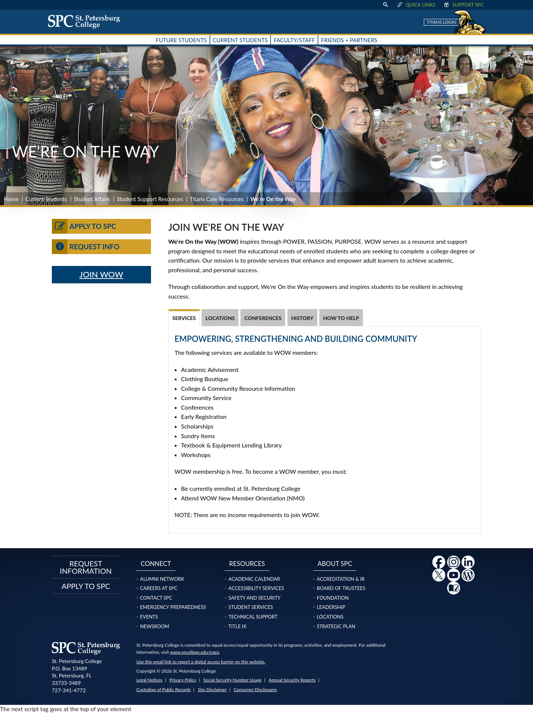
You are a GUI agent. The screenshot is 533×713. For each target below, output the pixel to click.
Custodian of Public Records (163, 689)
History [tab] (302, 318)
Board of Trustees (341, 588)
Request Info (86, 246)
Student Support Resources (150, 199)
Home (11, 199)
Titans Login (441, 22)
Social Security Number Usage (232, 680)
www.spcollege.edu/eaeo (194, 652)
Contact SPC (156, 598)
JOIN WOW (101, 274)
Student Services (250, 607)
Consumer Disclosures (255, 689)
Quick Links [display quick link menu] (415, 5)
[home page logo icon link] (86, 21)
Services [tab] (184, 318)
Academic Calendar (254, 579)
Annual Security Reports (292, 680)
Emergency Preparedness (173, 607)
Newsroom (154, 626)
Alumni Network (162, 579)
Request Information (86, 567)
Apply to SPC (84, 226)
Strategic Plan (336, 626)
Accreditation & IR (341, 579)
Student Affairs (92, 199)
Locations (330, 617)
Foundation (333, 598)
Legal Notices (149, 680)
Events (149, 617)
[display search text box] (385, 5)
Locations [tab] (220, 318)
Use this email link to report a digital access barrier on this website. (200, 661)
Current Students (46, 199)
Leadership (331, 607)
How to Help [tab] (341, 318)
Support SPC (463, 5)
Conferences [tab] (262, 318)
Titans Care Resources (217, 199)
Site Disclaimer (212, 689)
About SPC (335, 563)
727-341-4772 (69, 690)
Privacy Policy (183, 680)
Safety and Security (254, 598)
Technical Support (252, 617)
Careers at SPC (158, 588)
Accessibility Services (256, 588)
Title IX (237, 626)
